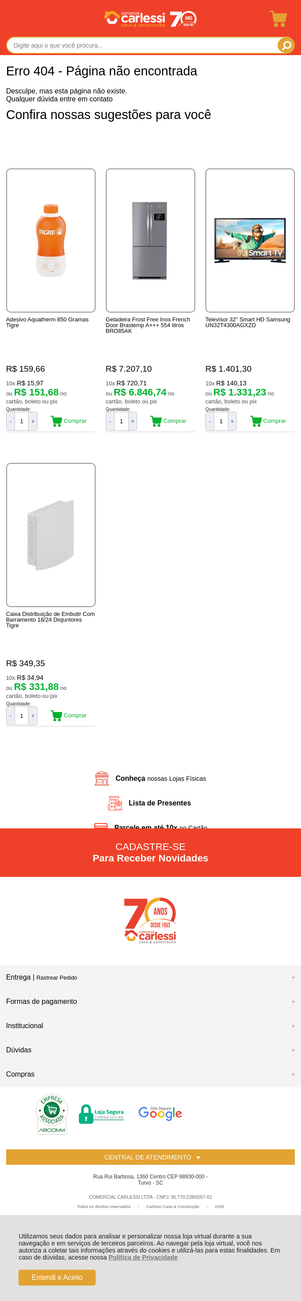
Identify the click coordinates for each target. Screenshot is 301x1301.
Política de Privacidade (143, 1257)
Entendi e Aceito (57, 1277)
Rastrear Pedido (57, 977)
